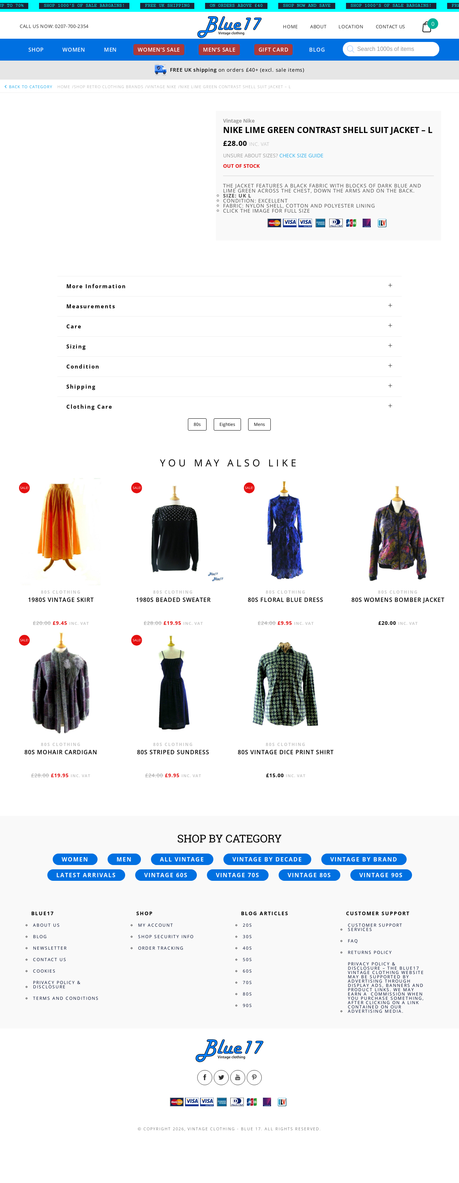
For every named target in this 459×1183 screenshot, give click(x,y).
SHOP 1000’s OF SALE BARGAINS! (90, 5)
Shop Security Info (166, 936)
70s (247, 982)
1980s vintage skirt (61, 600)
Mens (259, 424)
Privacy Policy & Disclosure (57, 984)
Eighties (227, 424)
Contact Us (391, 27)
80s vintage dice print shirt (286, 752)
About (318, 27)
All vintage (182, 859)
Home (290, 27)
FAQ (353, 941)
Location (351, 27)
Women (73, 49)
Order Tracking (161, 948)
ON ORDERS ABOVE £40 (242, 5)
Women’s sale (159, 49)
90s (247, 1005)
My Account (156, 925)
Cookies (44, 971)
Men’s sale (219, 49)
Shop (36, 49)
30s (247, 936)
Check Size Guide (301, 155)
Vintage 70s (238, 875)
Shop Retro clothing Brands (108, 87)
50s (247, 959)
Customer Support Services (375, 927)
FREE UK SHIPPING (173, 5)
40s (247, 948)
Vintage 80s (309, 875)
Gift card (274, 49)
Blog (317, 49)
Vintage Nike (161, 87)
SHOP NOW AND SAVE (312, 5)
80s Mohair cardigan (61, 752)
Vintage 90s (381, 875)
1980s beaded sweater (173, 600)
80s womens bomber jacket (398, 600)
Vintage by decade (267, 859)
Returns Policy (370, 952)
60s (247, 971)
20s (247, 925)
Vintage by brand (364, 859)
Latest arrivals (86, 875)
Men (110, 49)
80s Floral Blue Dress (285, 600)
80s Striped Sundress (173, 752)
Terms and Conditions (66, 998)
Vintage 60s (166, 875)
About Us (46, 925)
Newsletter (50, 948)
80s (197, 424)
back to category (28, 87)
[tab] (229, 286)
